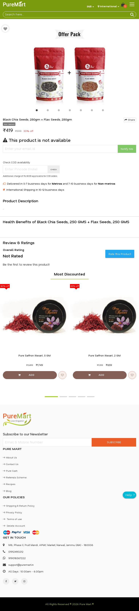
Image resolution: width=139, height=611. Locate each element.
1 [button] (36, 111)
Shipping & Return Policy (19, 505)
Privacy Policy (12, 512)
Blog (7, 490)
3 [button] (58, 111)
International (108, 6)
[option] (69, 66)
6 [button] (91, 111)
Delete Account (14, 525)
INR (89, 6)
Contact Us (10, 464)
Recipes (9, 484)
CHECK (54, 169)
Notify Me (127, 149)
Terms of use (12, 519)
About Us (10, 457)
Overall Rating (13, 250)
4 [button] (69, 111)
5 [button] (80, 111)
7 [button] (102, 111)
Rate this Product (120, 254)
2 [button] (47, 111)
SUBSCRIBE (114, 442)
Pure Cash (10, 470)
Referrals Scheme (15, 477)
